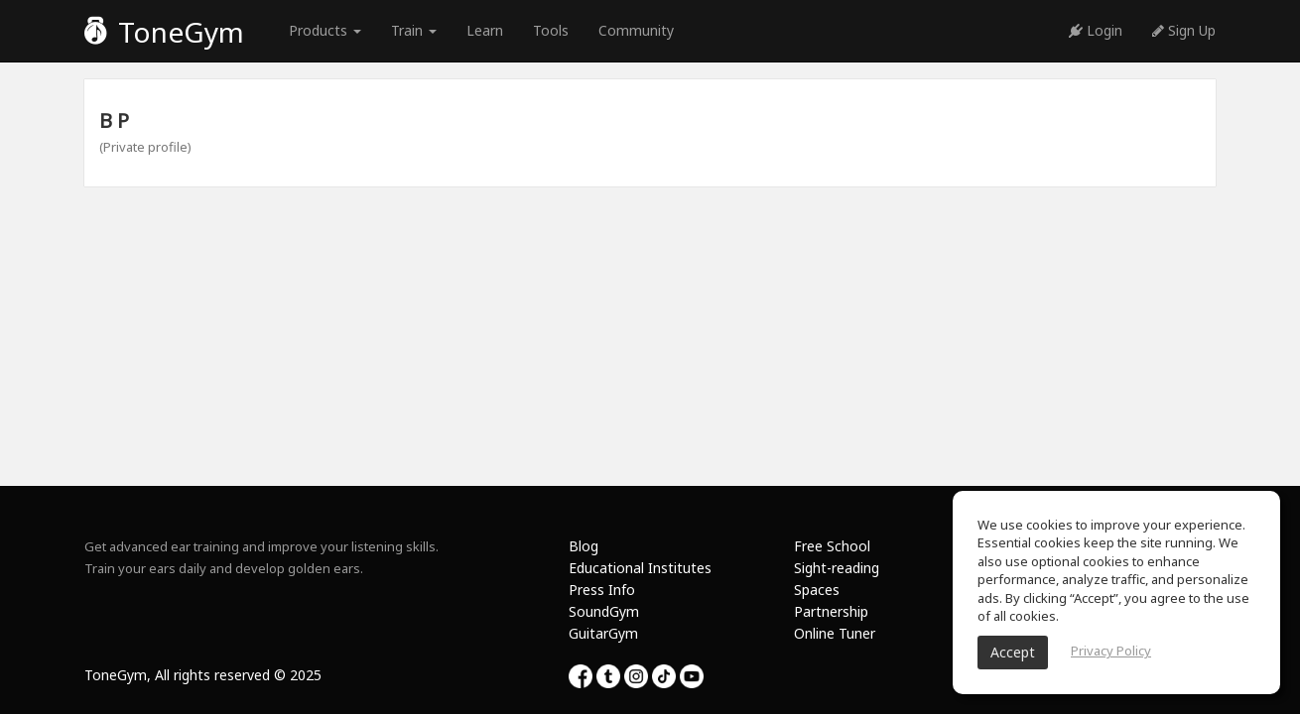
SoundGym (604, 611)
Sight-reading (836, 567)
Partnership (831, 611)
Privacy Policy (1111, 650)
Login (1095, 30)
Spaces (817, 589)
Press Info (602, 589)
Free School (832, 545)
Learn (484, 30)
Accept (1012, 652)
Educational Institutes (640, 567)
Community (636, 30)
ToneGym (164, 32)
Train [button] (414, 30)
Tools (551, 30)
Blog (583, 545)
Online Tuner (834, 633)
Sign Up (1184, 30)
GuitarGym (603, 633)
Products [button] (325, 30)
